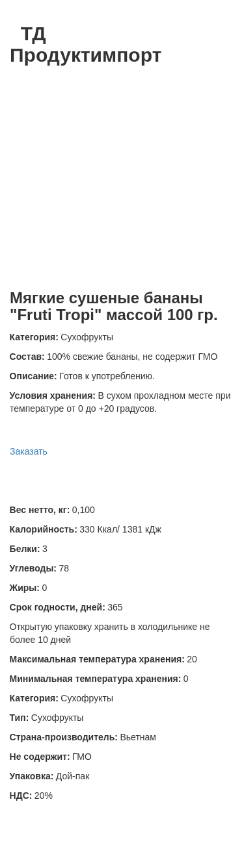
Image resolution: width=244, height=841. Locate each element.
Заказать (28, 451)
